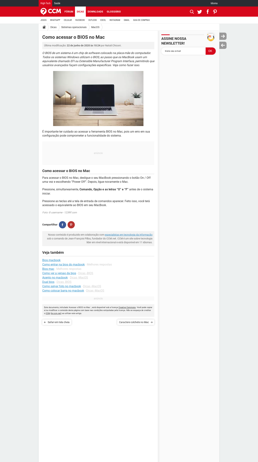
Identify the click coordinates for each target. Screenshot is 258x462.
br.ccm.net (56, 313)
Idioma (214, 3)
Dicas (80, 11)
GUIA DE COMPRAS (141, 20)
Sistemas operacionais (74, 27)
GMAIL (127, 20)
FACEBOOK (80, 20)
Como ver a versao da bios (59, 273)
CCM (48, 313)
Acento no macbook (55, 277)
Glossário (114, 11)
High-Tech (45, 3)
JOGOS (43, 20)
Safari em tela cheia (59, 322)
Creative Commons (127, 307)
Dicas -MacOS (79, 277)
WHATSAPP (55, 20)
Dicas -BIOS (85, 273)
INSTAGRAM (114, 20)
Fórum (68, 11)
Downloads (95, 11)
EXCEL (103, 20)
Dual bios (48, 282)
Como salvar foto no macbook (61, 286)
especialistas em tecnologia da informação (128, 234)
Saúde (57, 3)
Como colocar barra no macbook (63, 290)
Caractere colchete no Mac (134, 322)
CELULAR (68, 20)
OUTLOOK (92, 20)
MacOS (95, 27)
